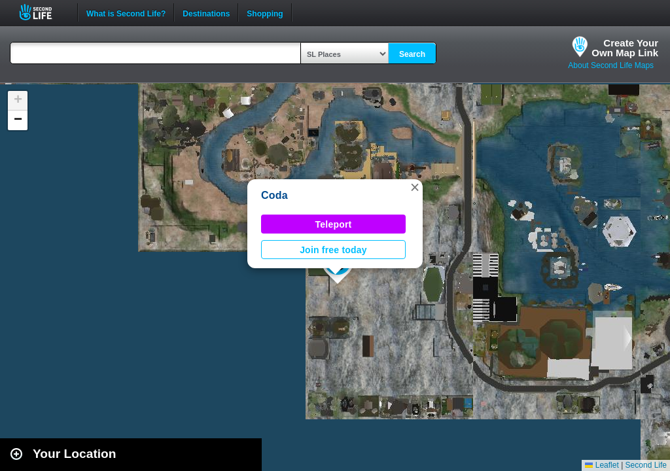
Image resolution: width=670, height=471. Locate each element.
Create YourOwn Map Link (624, 47)
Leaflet (601, 465)
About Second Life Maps (611, 65)
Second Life (42, 12)
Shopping (265, 12)
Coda (274, 195)
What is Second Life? (126, 12)
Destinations (206, 12)
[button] (415, 187)
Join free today (333, 250)
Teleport (333, 224)
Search (412, 54)
